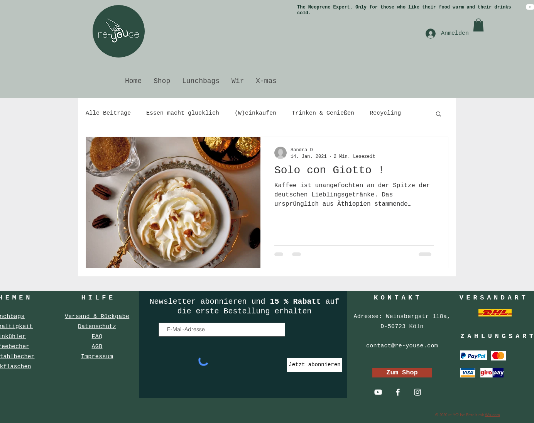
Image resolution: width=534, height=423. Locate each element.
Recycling (385, 113)
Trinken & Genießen (323, 113)
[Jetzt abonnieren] (314, 365)
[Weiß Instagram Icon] (417, 392)
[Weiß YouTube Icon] (378, 392)
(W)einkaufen (255, 113)
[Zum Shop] (402, 372)
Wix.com (492, 414)
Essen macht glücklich (182, 113)
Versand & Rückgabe (97, 316)
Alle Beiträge (108, 113)
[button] (478, 25)
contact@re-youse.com (402, 346)
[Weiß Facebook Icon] (397, 392)
